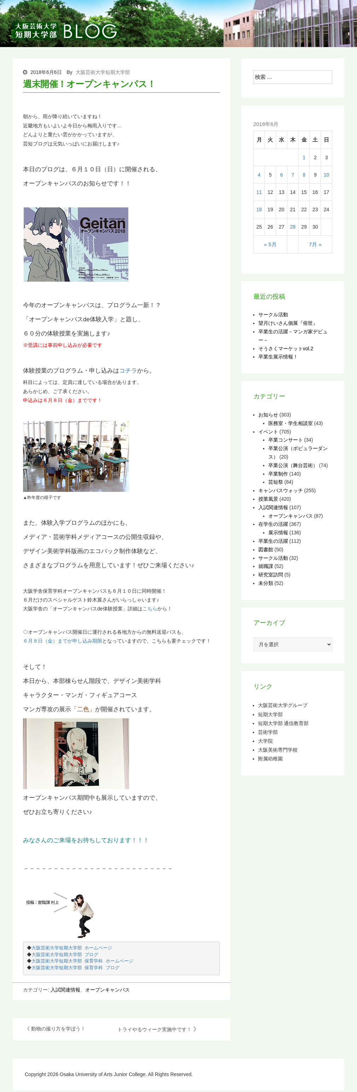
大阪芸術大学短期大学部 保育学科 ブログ (76, 968)
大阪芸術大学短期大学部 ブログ (65, 955)
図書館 (265, 549)
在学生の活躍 (273, 524)
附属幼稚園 (270, 758)
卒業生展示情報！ (278, 357)
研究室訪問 (270, 574)
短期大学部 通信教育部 (283, 723)
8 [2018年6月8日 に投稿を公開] (304, 175)
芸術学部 (268, 732)
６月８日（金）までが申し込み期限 (62, 641)
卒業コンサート (285, 440)
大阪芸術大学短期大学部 (103, 72)
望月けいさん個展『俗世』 (288, 323)
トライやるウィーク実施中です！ (154, 1029)
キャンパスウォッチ (280, 490)
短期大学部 (270, 714)
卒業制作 (278, 474)
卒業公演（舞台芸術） (293, 465)
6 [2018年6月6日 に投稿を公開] (281, 175)
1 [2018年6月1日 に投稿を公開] (304, 157)
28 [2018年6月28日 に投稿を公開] (292, 227)
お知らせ (268, 415)
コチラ (128, 370)
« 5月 (270, 244)
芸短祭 (275, 482)
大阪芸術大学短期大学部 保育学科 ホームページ (83, 961)
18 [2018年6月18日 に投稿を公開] (259, 209)
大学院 (265, 740)
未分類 (265, 583)
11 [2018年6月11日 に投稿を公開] (259, 192)
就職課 (265, 566)
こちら (149, 608)
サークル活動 (273, 314)
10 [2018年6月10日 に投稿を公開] (326, 175)
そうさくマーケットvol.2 (286, 348)
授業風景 (268, 499)
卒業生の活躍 (273, 541)
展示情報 (278, 532)
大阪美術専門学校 (278, 749)
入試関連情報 (65, 990)
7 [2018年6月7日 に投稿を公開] (292, 175)
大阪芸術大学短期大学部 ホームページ (72, 948)
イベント (268, 432)
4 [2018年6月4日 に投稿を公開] (259, 175)
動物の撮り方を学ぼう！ (58, 1028)
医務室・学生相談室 (290, 423)
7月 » (315, 244)
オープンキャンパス (107, 990)
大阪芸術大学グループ (283, 705)
